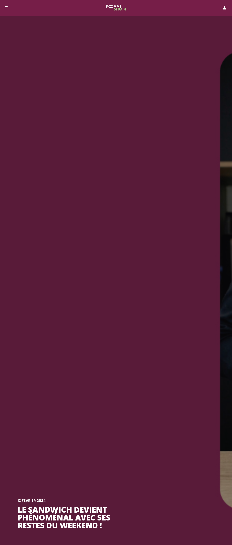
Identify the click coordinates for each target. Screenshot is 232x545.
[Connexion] (224, 8)
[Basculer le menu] (7, 8)
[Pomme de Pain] (116, 8)
